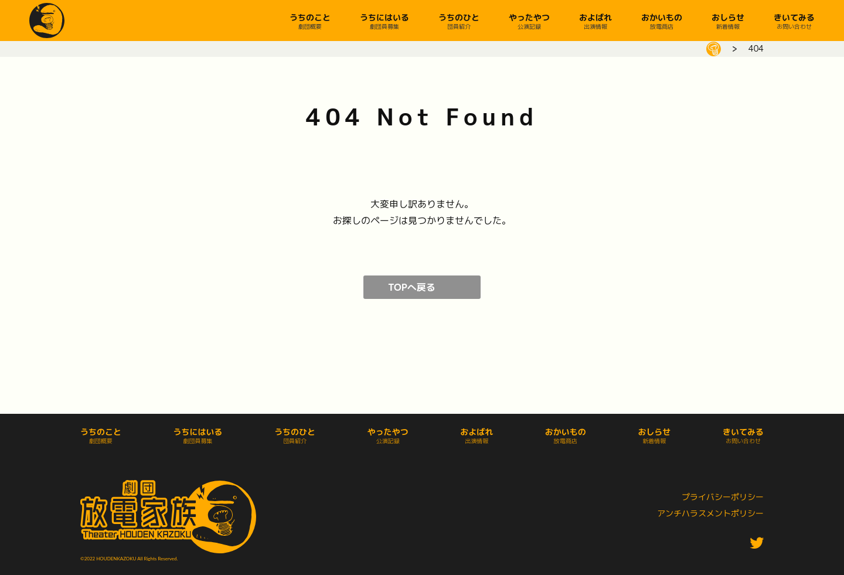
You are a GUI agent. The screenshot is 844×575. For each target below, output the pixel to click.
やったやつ (529, 17)
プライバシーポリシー (723, 496)
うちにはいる (384, 17)
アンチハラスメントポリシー (710, 513)
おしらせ (728, 17)
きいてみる (794, 17)
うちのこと (310, 17)
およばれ (595, 17)
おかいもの (661, 17)
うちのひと (458, 17)
